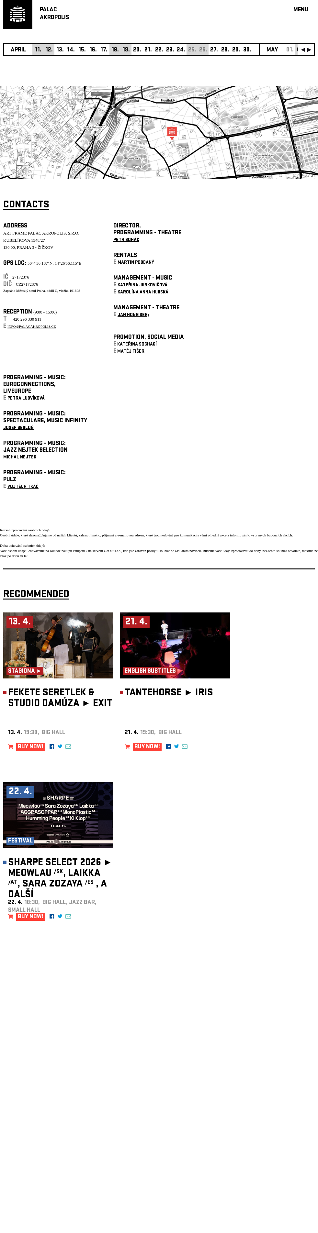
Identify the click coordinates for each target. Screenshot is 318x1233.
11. (38, 50)
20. (137, 50)
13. (60, 50)
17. (104, 50)
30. (247, 50)
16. (93, 50)
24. (181, 50)
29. (236, 50)
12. (49, 50)
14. (71, 50)
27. (214, 50)
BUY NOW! (30, 747)
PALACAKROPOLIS (54, 14)
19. (126, 50)
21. (148, 50)
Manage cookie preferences (28, 1145)
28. (225, 50)
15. (82, 50)
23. (170, 50)
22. (159, 50)
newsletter (273, 1069)
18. (115, 50)
